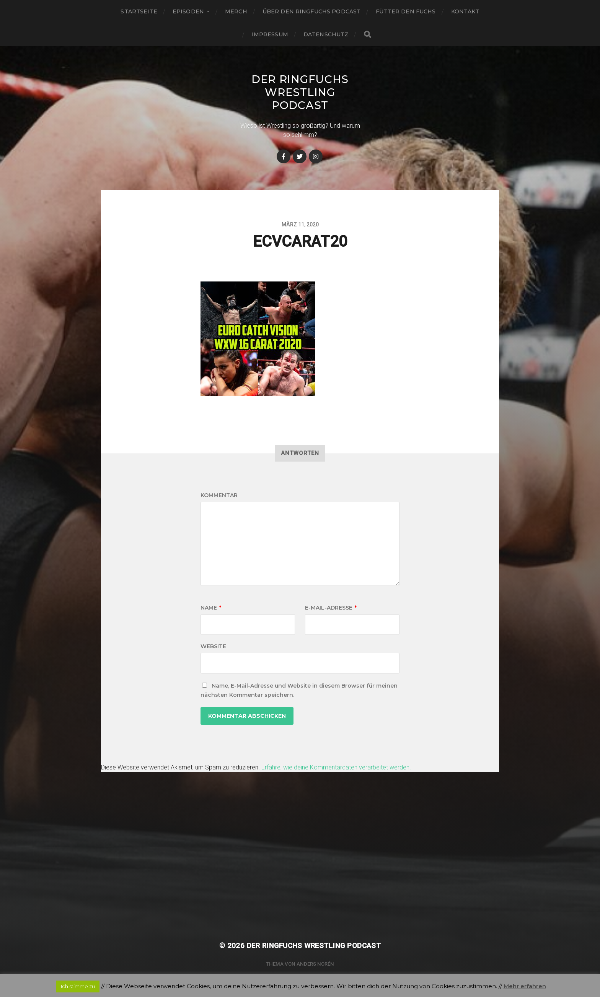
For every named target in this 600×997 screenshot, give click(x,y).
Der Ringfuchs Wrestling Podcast (300, 92)
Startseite (139, 11)
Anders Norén (315, 964)
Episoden (188, 11)
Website (213, 646)
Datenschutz (326, 34)
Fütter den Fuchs (405, 11)
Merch (236, 11)
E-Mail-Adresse (331, 607)
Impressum (270, 34)
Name (211, 607)
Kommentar (219, 495)
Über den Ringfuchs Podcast (311, 11)
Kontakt (465, 11)
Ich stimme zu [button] (78, 986)
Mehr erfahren (525, 986)
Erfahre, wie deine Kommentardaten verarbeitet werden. (336, 767)
